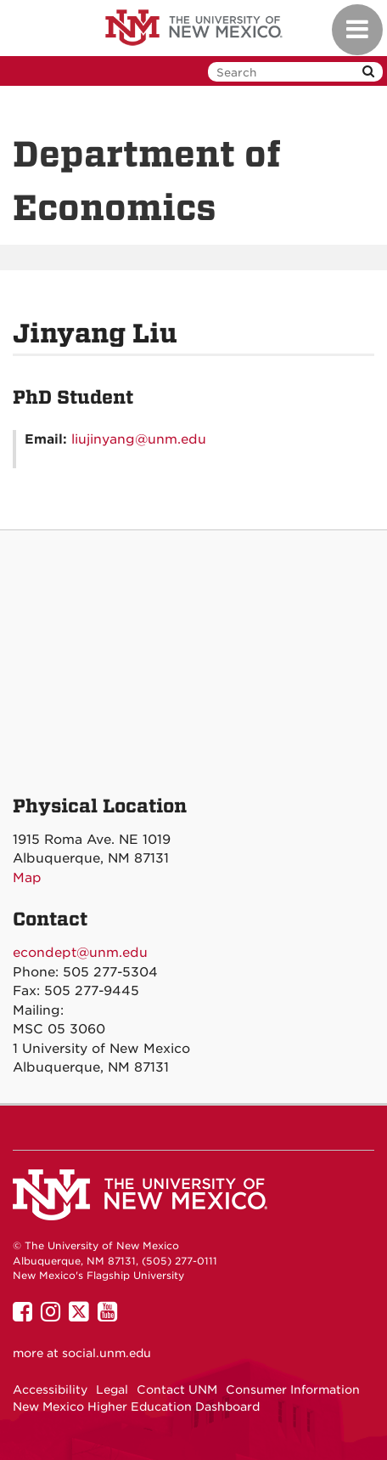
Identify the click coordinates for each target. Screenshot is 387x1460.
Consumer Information (293, 1389)
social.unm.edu (106, 1353)
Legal (112, 1389)
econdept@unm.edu (80, 952)
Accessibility (50, 1389)
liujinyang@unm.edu (138, 439)
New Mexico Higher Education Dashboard (136, 1406)
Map (27, 878)
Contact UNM (177, 1389)
